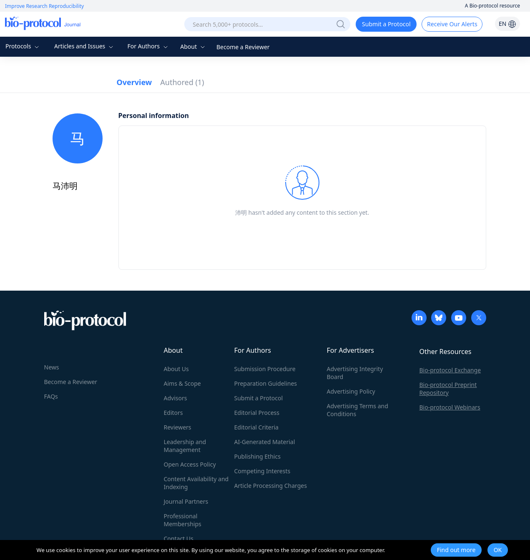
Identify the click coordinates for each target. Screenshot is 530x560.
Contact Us (178, 538)
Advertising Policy (351, 391)
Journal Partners (186, 501)
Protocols (23, 46)
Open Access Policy (190, 464)
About (193, 46)
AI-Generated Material (264, 442)
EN (507, 24)
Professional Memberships (182, 520)
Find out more (456, 550)
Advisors (175, 398)
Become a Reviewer (243, 47)
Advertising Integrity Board (355, 373)
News (51, 367)
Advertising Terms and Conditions (357, 410)
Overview (134, 82)
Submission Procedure (265, 369)
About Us (176, 369)
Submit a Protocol (386, 24)
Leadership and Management (185, 446)
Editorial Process (257, 413)
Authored (182, 82)
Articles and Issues (84, 46)
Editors (173, 413)
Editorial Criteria (256, 427)
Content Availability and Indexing (196, 483)
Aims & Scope (182, 383)
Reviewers (177, 427)
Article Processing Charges (270, 486)
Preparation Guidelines (265, 383)
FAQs (51, 396)
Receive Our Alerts (452, 24)
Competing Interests (262, 471)
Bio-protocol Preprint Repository (448, 389)
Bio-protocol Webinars (449, 407)
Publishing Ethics (257, 456)
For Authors (148, 46)
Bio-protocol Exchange (450, 370)
